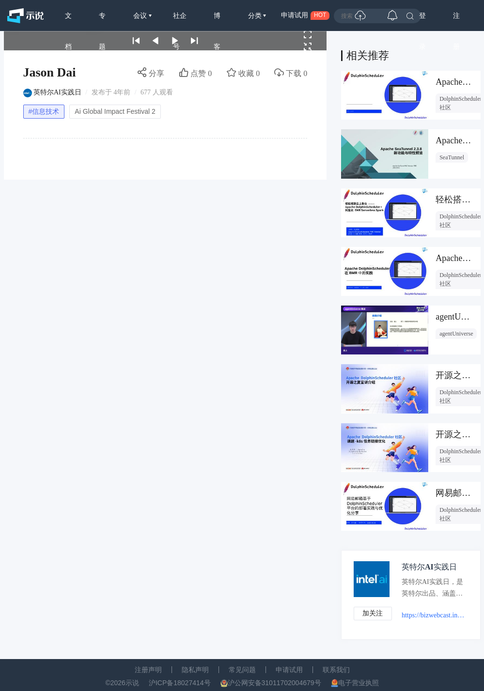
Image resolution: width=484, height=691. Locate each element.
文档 (68, 21)
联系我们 (336, 670)
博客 (217, 21)
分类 (256, 15)
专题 (102, 21)
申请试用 (289, 670)
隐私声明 (195, 670)
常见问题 (242, 670)
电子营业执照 (358, 683)
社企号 (180, 21)
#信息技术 (44, 111)
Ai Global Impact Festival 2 (115, 111)
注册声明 (148, 670)
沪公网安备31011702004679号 (274, 683)
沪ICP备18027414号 (180, 683)
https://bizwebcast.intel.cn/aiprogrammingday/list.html (433, 615)
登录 (422, 21)
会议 (141, 15)
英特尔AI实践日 (57, 92)
